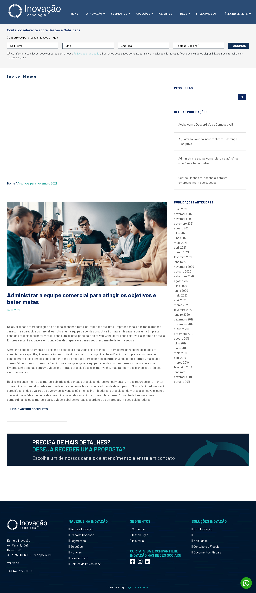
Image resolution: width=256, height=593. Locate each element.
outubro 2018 (182, 381)
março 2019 (181, 362)
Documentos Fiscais (206, 552)
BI (194, 535)
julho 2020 (180, 286)
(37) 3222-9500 (23, 571)
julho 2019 (180, 343)
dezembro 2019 (183, 319)
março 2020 (181, 305)
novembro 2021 (183, 218)
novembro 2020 (184, 266)
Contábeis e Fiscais (206, 546)
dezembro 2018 (183, 377)
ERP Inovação (202, 529)
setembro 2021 (183, 223)
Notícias (75, 552)
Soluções (76, 546)
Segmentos (77, 540)
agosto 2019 (182, 338)
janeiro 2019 (181, 372)
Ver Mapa (13, 563)
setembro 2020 (184, 276)
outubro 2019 (182, 329)
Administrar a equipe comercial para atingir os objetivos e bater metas (81, 298)
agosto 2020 (182, 281)
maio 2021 (180, 242)
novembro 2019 (183, 324)
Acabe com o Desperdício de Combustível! (205, 124)
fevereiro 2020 (183, 309)
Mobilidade (200, 540)
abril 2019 (180, 357)
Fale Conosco (79, 558)
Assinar (238, 46)
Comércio (137, 529)
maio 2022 (181, 209)
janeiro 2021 (181, 262)
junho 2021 (180, 238)
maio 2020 (181, 295)
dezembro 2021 (183, 214)
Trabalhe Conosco (81, 535)
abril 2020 (180, 300)
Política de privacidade (86, 53)
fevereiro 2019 (183, 367)
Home (11, 183)
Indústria (137, 540)
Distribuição (139, 535)
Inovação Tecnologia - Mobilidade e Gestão (34, 11)
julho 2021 (180, 233)
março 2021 (181, 252)
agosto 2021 (182, 228)
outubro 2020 (182, 271)
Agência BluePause (137, 587)
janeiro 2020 (182, 314)
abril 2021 (180, 247)
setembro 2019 (183, 333)
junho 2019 (180, 348)
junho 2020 (181, 290)
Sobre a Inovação (81, 529)
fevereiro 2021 (183, 257)
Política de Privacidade (85, 564)
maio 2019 (180, 353)
